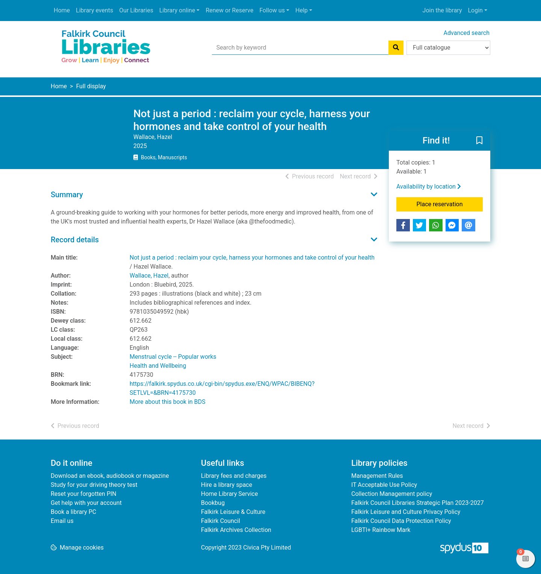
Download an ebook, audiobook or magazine (110, 475)
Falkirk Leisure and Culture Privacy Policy (405, 511)
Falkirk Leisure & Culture (233, 511)
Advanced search (467, 32)
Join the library (442, 10)
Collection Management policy (391, 493)
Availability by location (428, 186)
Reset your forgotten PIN (83, 493)
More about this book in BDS (168, 401)
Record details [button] (75, 239)
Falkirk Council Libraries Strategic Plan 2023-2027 (417, 502)
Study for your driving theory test (94, 484)
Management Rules (377, 475)
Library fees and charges (233, 475)
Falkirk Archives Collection (236, 529)
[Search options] (448, 48)
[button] (479, 141)
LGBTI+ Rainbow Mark (380, 529)
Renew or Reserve (229, 10)
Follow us (272, 10)
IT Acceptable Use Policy (384, 484)
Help (301, 10)
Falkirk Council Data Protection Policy (401, 520)
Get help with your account (86, 502)
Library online (177, 10)
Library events (94, 10)
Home (62, 10)
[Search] (395, 48)
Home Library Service (229, 493)
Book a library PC (73, 511)
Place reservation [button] (450, 203)
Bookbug (213, 502)
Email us (62, 520)
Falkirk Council (220, 520)
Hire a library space (226, 484)
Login (475, 10)
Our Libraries (136, 10)
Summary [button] (67, 194)
